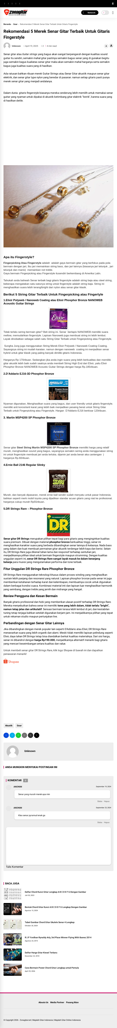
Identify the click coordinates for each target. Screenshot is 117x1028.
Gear (15, 24)
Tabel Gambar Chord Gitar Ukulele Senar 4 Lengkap (49, 922)
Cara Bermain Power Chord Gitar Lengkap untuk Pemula (52, 968)
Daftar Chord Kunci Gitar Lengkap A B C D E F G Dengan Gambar (55, 892)
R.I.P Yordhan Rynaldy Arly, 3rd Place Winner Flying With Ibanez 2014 (58, 937)
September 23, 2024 (103, 808)
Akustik (8, 725)
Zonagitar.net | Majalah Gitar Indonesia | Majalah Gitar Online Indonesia (50, 1020)
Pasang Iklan (72, 1002)
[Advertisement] (28, 137)
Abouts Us (43, 1002)
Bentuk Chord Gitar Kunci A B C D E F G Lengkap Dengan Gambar (56, 907)
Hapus (107, 801)
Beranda (7, 24)
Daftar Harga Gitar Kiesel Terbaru (41, 952)
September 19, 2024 (103, 787)
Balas (100, 801)
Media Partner (57, 1002)
